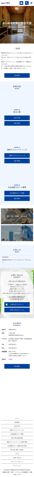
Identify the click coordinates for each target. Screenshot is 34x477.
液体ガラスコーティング (17, 155)
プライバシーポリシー (17, 461)
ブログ (17, 453)
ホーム (17, 418)
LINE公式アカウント (17, 304)
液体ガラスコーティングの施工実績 (17, 442)
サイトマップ (17, 465)
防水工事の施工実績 (17, 438)
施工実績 (17, 123)
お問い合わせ (17, 457)
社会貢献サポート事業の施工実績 (17, 446)
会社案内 (17, 75)
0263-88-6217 (18, 297)
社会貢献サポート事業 (17, 193)
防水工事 (17, 118)
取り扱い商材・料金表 (17, 450)
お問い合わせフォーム (17, 310)
